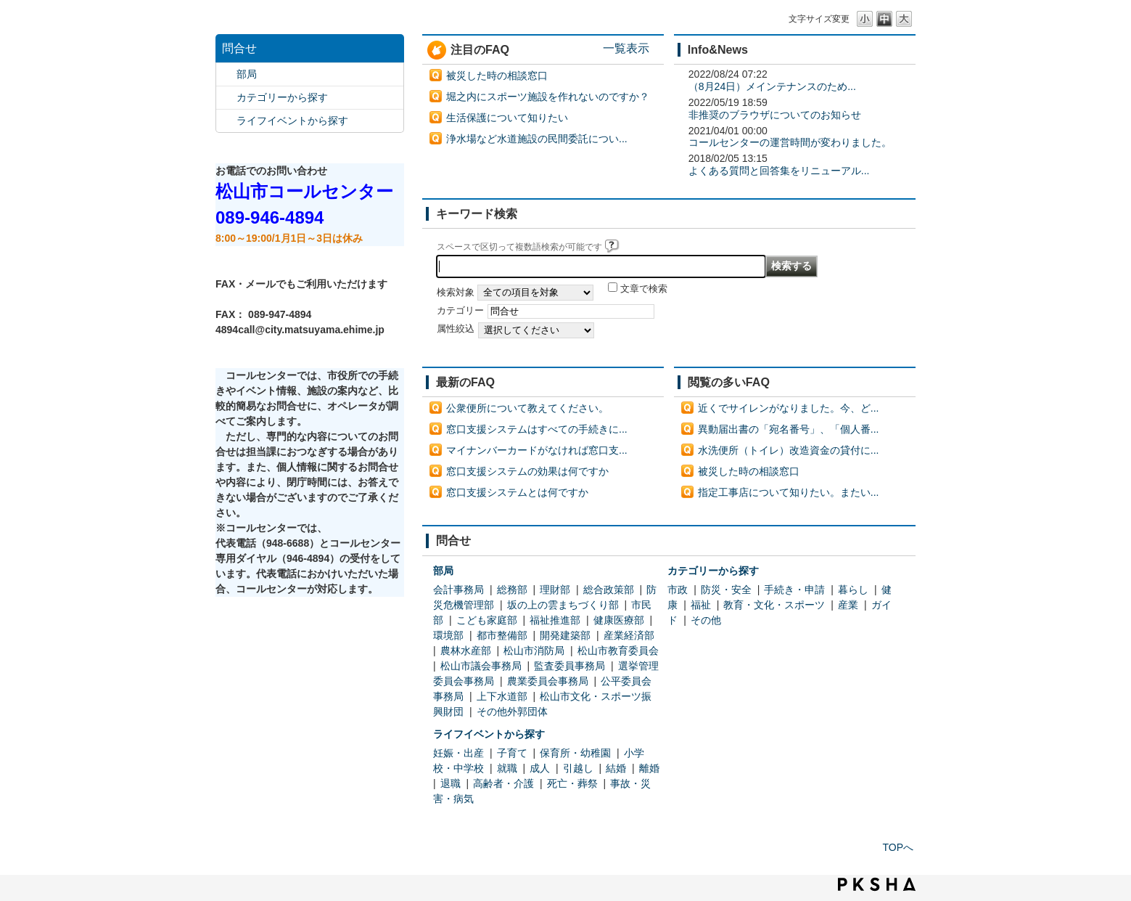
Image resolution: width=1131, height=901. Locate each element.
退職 (450, 783)
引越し (578, 768)
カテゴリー (460, 311)
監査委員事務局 (569, 666)
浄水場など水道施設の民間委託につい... (537, 138)
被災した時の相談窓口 (497, 75)
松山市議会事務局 (481, 666)
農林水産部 (465, 650)
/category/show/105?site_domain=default (226, 121)
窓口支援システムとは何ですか (517, 492)
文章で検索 (643, 289)
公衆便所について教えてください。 (527, 408)
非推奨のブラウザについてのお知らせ (774, 115)
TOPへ (897, 847)
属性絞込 (455, 329)
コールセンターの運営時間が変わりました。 (790, 142)
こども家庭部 (486, 620)
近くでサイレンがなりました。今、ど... (788, 408)
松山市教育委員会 (618, 650)
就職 (507, 768)
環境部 (448, 635)
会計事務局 (458, 589)
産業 (848, 605)
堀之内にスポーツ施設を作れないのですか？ (547, 96)
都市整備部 (502, 635)
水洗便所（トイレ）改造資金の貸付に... (788, 450)
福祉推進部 (555, 620)
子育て (512, 753)
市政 (677, 589)
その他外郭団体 (512, 711)
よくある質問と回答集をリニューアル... (779, 170)
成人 (540, 768)
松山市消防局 (533, 650)
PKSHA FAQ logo (877, 884)
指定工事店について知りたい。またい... (788, 492)
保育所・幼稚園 (575, 753)
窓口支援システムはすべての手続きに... (537, 429)
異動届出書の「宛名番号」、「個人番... (788, 429)
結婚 (616, 768)
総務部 (512, 589)
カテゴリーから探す (282, 97)
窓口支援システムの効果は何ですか (527, 471)
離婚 (649, 768)
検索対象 (455, 293)
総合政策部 (608, 589)
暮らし (853, 589)
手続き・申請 (794, 589)
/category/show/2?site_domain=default (226, 97)
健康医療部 (618, 620)
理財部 (555, 589)
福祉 (701, 605)
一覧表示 (626, 47)
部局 (247, 74)
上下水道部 (502, 696)
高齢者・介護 (503, 783)
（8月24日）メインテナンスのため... (772, 86)
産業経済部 (629, 635)
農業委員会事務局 (547, 681)
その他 (706, 620)
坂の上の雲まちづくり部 (563, 605)
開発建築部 (565, 635)
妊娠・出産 (458, 753)
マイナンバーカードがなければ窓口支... (537, 450)
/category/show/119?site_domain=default (226, 74)
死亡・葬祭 (572, 783)
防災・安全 (726, 589)
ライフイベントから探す (292, 120)
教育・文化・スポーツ (774, 605)
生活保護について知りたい (507, 117)
